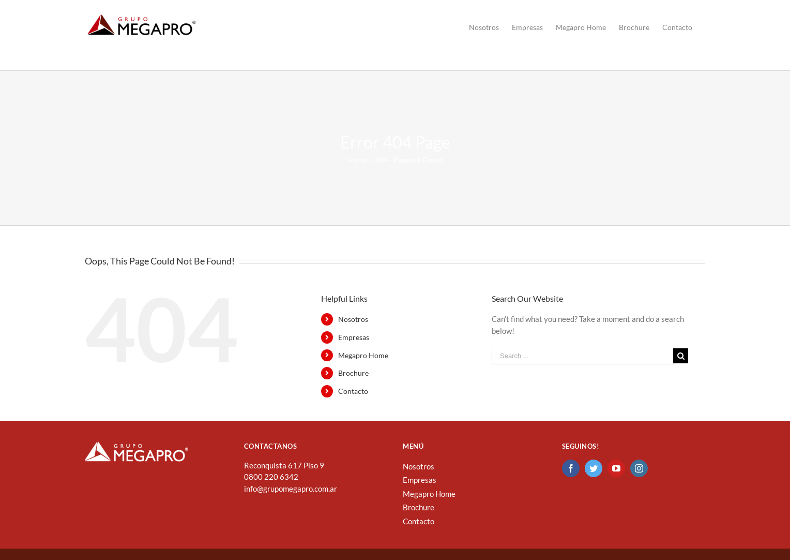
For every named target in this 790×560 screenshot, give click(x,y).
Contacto (353, 391)
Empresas (353, 337)
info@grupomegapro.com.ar (290, 488)
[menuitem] (484, 27)
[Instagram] (639, 468)
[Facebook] (571, 468)
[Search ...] (582, 355)
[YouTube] (616, 468)
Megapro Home (363, 355)
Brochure (353, 373)
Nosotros (353, 319)
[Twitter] (593, 468)
